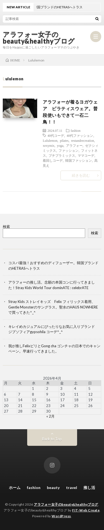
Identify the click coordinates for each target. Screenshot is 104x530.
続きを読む (81, 175)
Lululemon (50, 140)
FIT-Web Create (86, 510)
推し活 (89, 487)
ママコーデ (86, 155)
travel (71, 487)
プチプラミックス (62, 155)
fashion (75, 130)
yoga (60, 145)
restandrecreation (82, 140)
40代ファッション (80, 135)
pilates (64, 140)
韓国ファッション (78, 160)
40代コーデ (55, 135)
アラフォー (74, 145)
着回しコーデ (53, 160)
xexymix (48, 145)
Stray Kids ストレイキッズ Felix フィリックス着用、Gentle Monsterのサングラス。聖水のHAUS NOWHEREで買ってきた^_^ (53, 307)
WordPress (61, 516)
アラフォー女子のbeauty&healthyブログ (39, 37)
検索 (6, 226)
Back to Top (52, 439)
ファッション (68, 150)
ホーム (15, 487)
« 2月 (50, 416)
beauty (53, 487)
